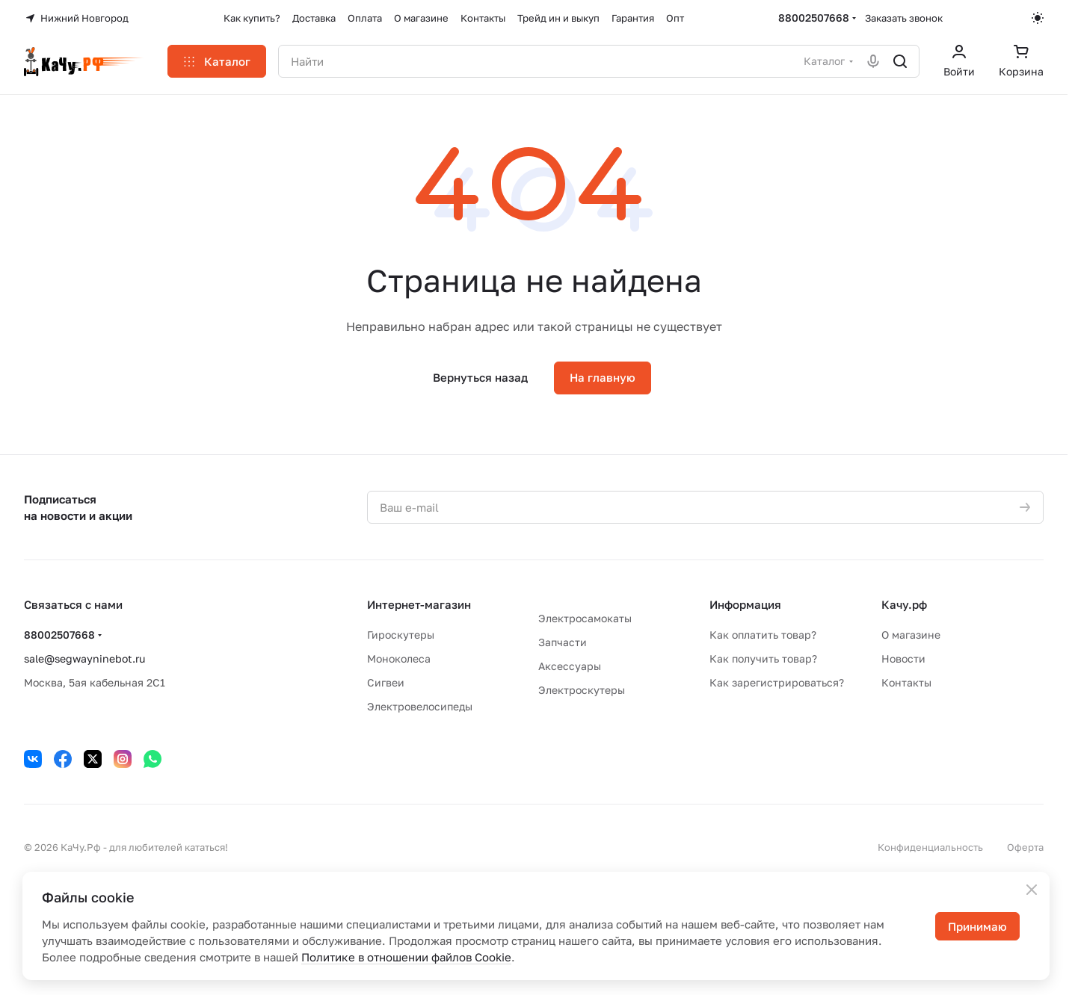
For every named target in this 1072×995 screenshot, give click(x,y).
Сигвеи (385, 682)
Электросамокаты (585, 618)
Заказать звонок (904, 18)
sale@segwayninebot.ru (84, 658)
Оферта (1025, 847)
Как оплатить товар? (762, 634)
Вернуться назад (480, 377)
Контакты (906, 682)
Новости (903, 658)
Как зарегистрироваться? (776, 682)
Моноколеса (399, 658)
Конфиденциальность (930, 847)
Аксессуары (569, 666)
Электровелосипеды (419, 706)
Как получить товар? (763, 658)
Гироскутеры (400, 634)
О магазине (910, 634)
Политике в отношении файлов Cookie (406, 957)
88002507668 (813, 17)
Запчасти (562, 642)
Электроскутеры (581, 690)
